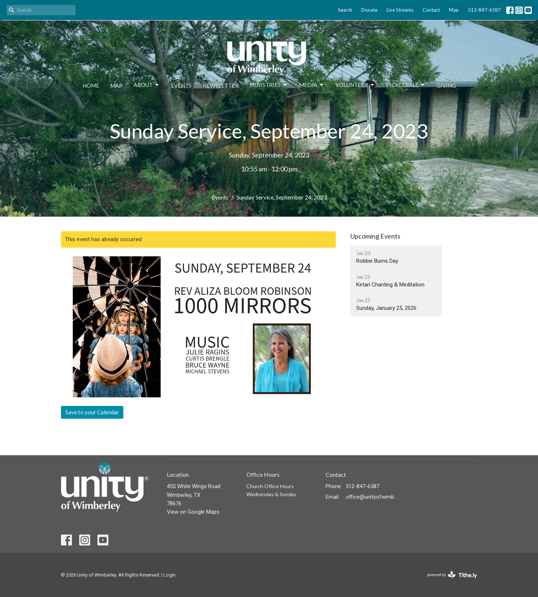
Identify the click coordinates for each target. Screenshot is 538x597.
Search (345, 10)
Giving (446, 85)
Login (170, 575)
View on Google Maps (193, 512)
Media (311, 85)
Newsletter (221, 85)
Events (181, 85)
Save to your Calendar (92, 412)
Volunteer (355, 85)
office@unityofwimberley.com (372, 497)
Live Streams (400, 10)
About (147, 85)
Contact (431, 10)
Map (454, 10)
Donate (369, 10)
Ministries (269, 85)
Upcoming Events (375, 236)
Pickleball (406, 85)
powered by (452, 575)
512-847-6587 (484, 10)
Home (90, 85)
